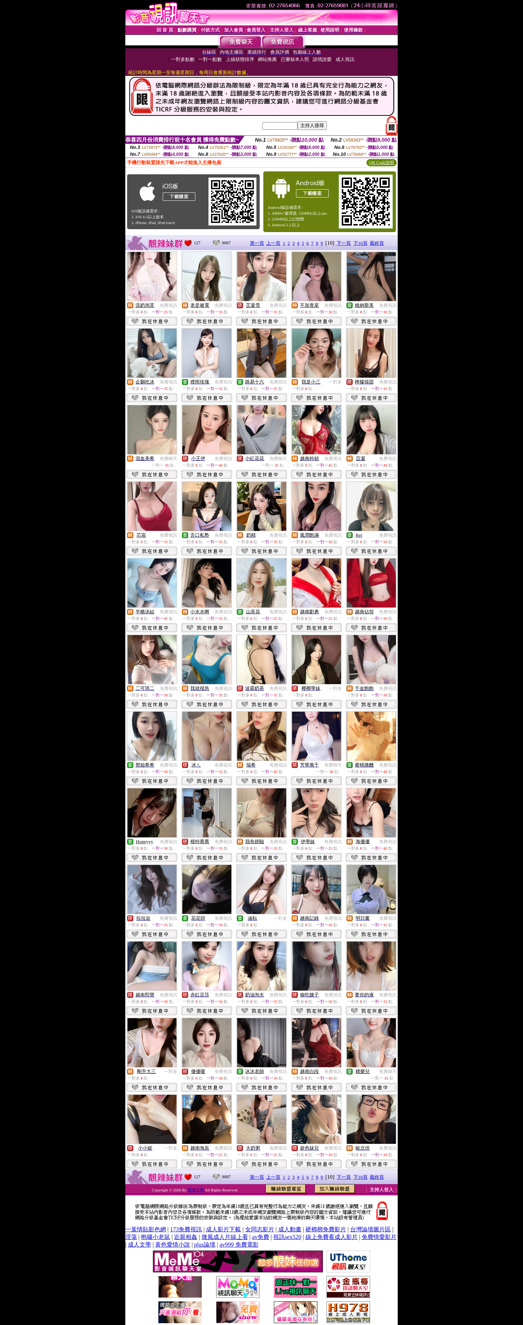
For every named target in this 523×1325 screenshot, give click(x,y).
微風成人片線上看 (225, 1237)
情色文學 (196, 1190)
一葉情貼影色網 (145, 1229)
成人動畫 (289, 1229)
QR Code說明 (381, 162)
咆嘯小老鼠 (155, 1237)
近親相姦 (185, 1237)
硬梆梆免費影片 (325, 1229)
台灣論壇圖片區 (370, 1229)
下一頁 (344, 243)
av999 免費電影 (238, 1244)
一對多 (335, 382)
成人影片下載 (223, 1229)
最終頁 (377, 243)
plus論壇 (205, 1244)
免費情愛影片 (379, 1237)
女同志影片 (259, 1229)
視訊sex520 (287, 1237)
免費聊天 (168, 458)
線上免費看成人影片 (331, 1237)
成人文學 (139, 1244)
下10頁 (360, 243)
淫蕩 (131, 1237)
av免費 (260, 1237)
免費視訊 (168, 305)
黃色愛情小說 (172, 1244)
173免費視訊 (186, 1229)
